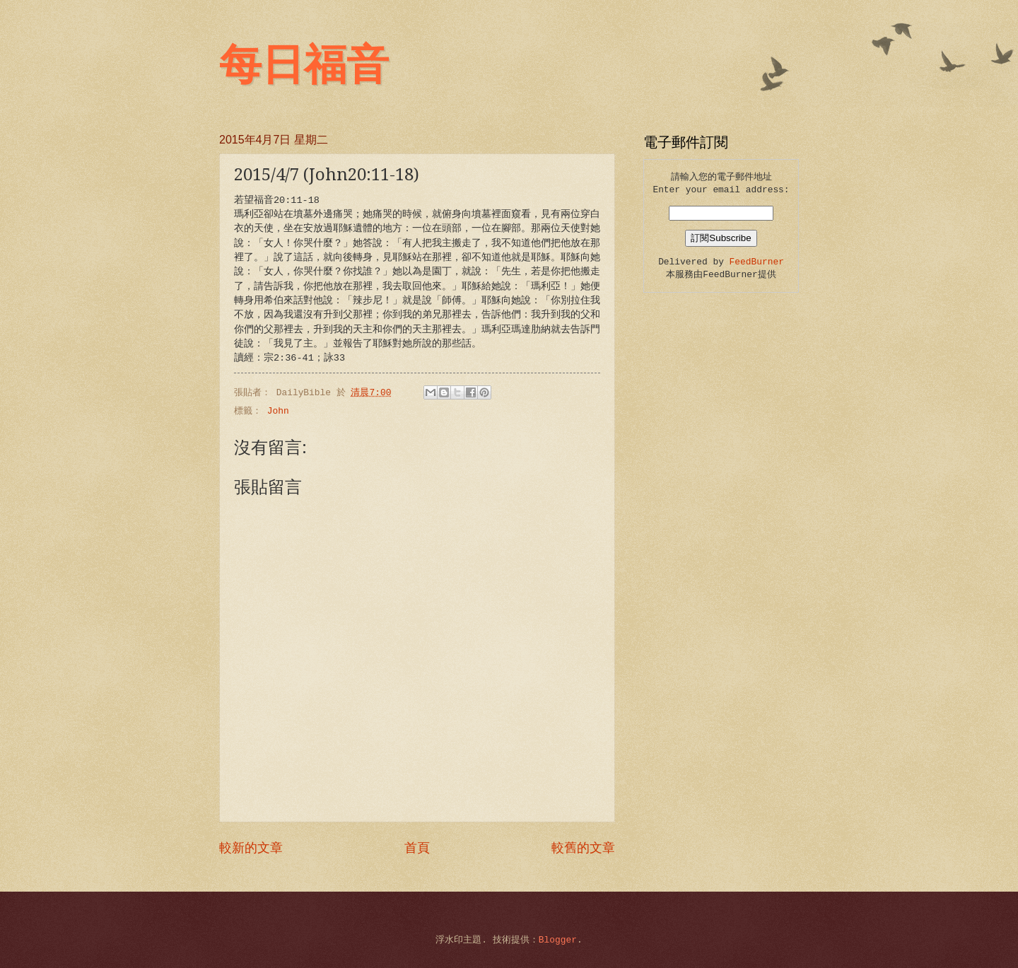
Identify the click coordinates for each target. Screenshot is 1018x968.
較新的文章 (251, 848)
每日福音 (304, 65)
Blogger (558, 940)
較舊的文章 (583, 848)
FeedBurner (757, 262)
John (278, 411)
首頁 (417, 848)
